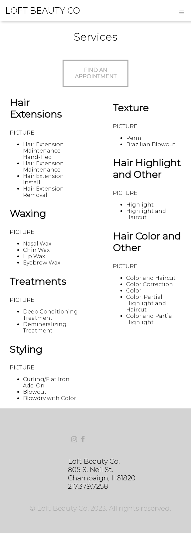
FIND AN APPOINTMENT (95, 73)
